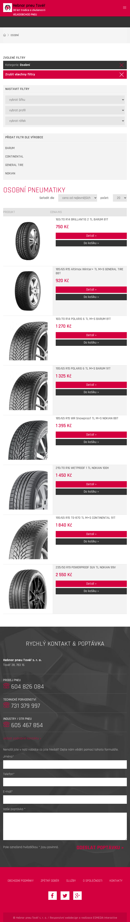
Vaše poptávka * (14, 809)
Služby (71, 881)
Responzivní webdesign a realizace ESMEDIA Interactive (83, 918)
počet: (104, 198)
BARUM (10, 148)
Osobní (15, 35)
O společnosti (92, 881)
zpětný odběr (50, 881)
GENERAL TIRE (14, 165)
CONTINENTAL (14, 156)
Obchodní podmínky (21, 881)
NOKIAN (10, 173)
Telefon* (9, 774)
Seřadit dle (46, 198)
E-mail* (8, 791)
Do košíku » (91, 243)
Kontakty (116, 881)
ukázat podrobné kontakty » (22, 738)
